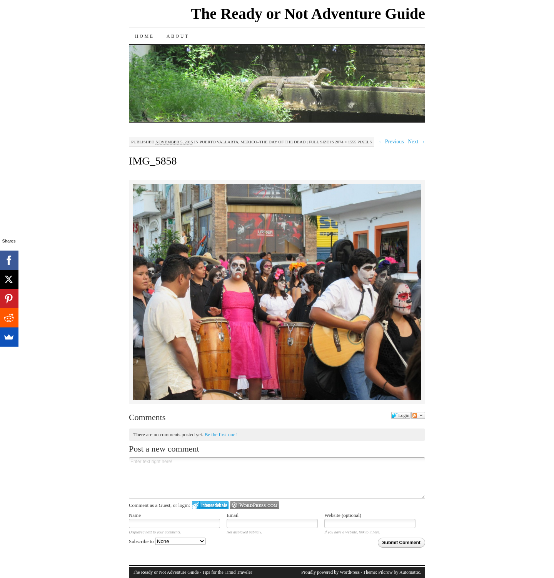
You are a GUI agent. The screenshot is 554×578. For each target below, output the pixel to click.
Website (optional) (342, 515)
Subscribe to (167, 541)
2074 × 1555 (346, 142)
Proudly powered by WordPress (330, 572)
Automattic (409, 572)
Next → (416, 141)
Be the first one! (221, 434)
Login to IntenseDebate (210, 505)
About (178, 36)
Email (233, 515)
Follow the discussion (418, 415)
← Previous (391, 141)
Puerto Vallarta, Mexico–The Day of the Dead (253, 142)
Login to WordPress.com (254, 505)
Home (144, 36)
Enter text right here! (277, 478)
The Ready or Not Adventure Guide (308, 13)
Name (135, 515)
